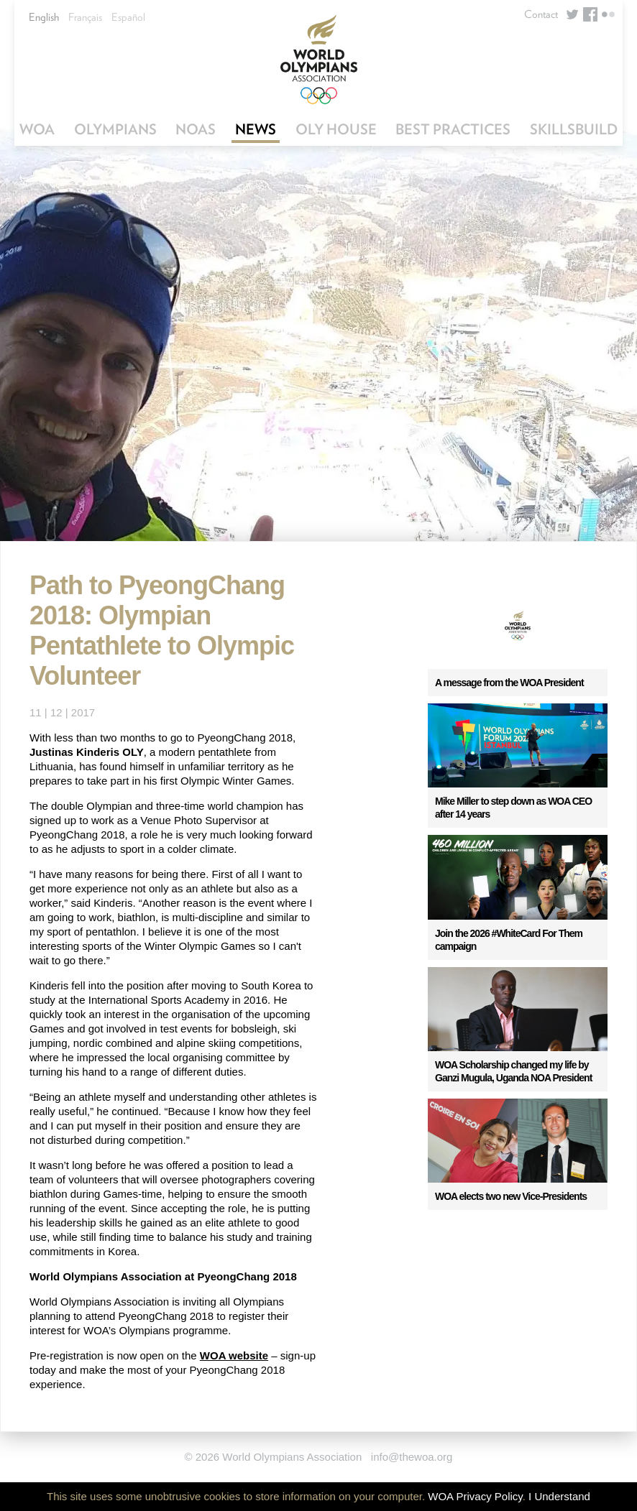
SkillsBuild (574, 129)
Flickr (608, 14)
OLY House (336, 129)
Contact (541, 14)
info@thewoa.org (412, 1457)
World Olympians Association (318, 59)
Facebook (590, 14)
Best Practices (452, 129)
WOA (37, 129)
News (255, 129)
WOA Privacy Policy (475, 1496)
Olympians (115, 129)
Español (128, 17)
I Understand (559, 1496)
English (44, 17)
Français (85, 17)
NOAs (195, 129)
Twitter (572, 14)
